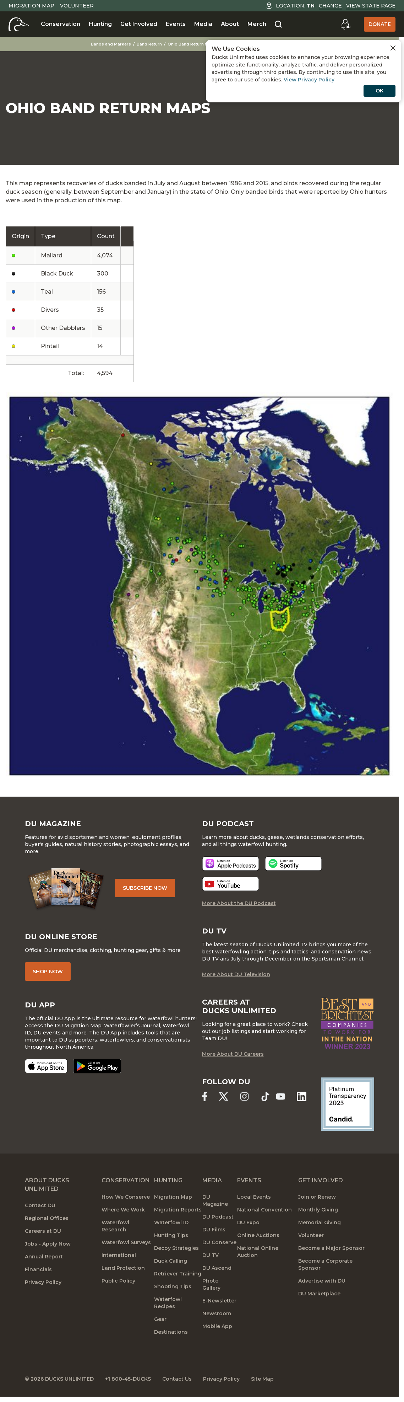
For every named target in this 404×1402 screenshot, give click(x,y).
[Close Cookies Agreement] (393, 48)
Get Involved (138, 24)
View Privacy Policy (309, 79)
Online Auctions (258, 1235)
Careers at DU (43, 1231)
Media (203, 24)
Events (176, 24)
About (230, 24)
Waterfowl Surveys (126, 1242)
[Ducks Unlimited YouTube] (280, 1096)
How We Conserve (126, 1197)
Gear (160, 1319)
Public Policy (118, 1281)
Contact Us (177, 1379)
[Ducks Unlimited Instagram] (244, 1096)
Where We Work (123, 1209)
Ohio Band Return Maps (192, 44)
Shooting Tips (172, 1286)
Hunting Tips (171, 1235)
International (119, 1255)
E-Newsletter (219, 1300)
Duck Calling (170, 1261)
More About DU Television (236, 974)
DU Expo (248, 1222)
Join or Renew (317, 1197)
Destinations (171, 1332)
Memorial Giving (319, 1222)
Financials (38, 1269)
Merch (256, 24)
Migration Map (31, 5)
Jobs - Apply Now (48, 1244)
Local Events (254, 1197)
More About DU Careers (233, 1054)
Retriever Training (177, 1273)
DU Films (213, 1229)
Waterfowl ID (171, 1222)
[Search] (278, 24)
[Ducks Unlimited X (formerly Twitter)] (223, 1096)
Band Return (149, 44)
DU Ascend (216, 1268)
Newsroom (216, 1313)
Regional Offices (47, 1218)
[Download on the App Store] (46, 1066)
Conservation (60, 24)
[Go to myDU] (345, 24)
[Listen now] (230, 863)
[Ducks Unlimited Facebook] (204, 1096)
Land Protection (123, 1268)
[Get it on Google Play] (97, 1066)
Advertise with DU (321, 1281)
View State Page (370, 5)
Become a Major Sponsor (331, 1248)
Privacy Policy (43, 1282)
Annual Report (44, 1256)
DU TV (210, 1255)
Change (330, 5)
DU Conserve (219, 1242)
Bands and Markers (111, 44)
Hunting (100, 24)
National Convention (264, 1209)
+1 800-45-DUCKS (128, 1379)
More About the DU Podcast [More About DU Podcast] (239, 903)
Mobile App (217, 1326)
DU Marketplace (319, 1293)
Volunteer (77, 5)
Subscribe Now (145, 888)
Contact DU (40, 1205)
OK (379, 90)
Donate (379, 24)
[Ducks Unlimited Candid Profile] (347, 1104)
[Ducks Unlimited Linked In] (301, 1096)
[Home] (19, 24)
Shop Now (48, 971)
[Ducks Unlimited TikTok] (265, 1096)
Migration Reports (178, 1209)
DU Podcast (218, 1217)
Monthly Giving (318, 1209)
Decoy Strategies (176, 1248)
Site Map (262, 1379)
